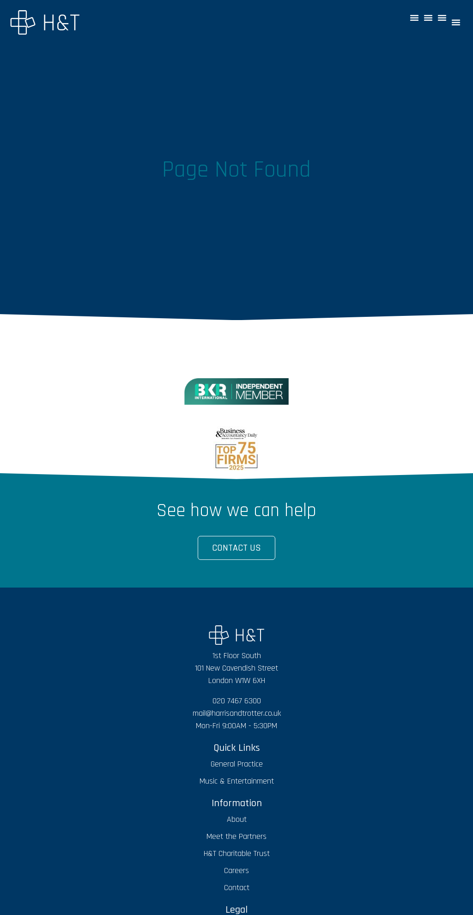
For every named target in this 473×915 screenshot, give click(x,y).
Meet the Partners (236, 836)
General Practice (237, 764)
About (237, 819)
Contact (236, 887)
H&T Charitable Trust (237, 853)
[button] (414, 17)
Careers (236, 870)
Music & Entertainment (237, 781)
